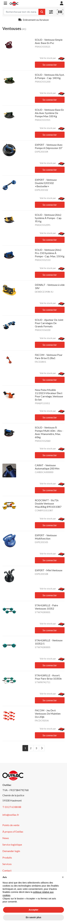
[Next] (42, 748)
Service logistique (12, 844)
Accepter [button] (33, 909)
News (5, 838)
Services (7, 863)
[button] (5, 3)
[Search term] (21, 12)
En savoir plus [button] (33, 917)
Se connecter (50, 64)
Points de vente (10, 825)
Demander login (11, 851)
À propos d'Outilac (12, 831)
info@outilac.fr (10, 814)
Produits (7, 857)
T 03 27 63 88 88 (11, 806)
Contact (6, 870)
